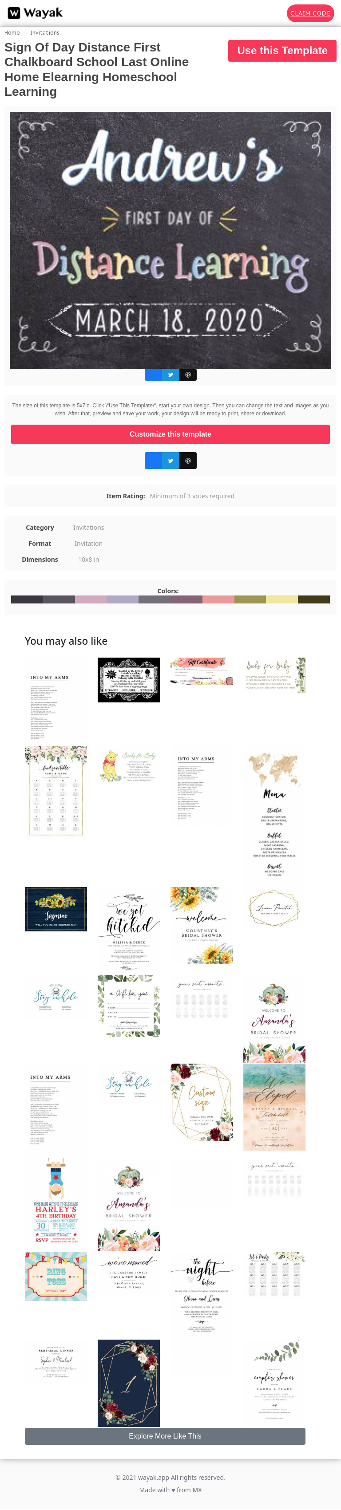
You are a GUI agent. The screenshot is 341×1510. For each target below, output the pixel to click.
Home (12, 32)
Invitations (44, 32)
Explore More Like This (165, 1436)
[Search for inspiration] (274, 13)
